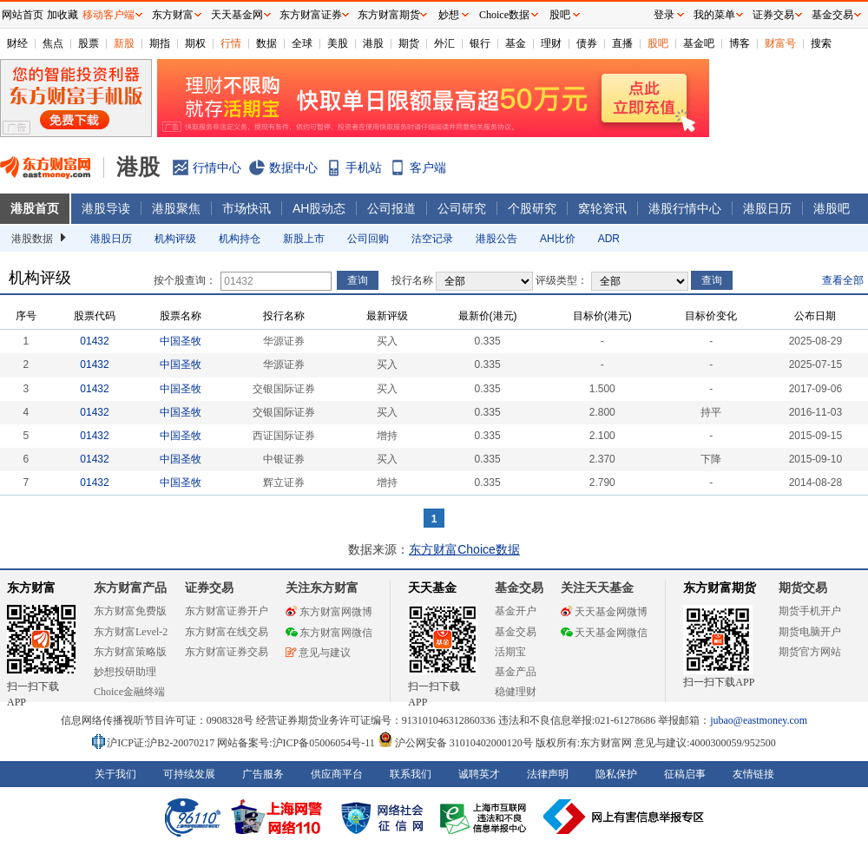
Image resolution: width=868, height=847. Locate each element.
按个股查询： (185, 280)
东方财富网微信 (329, 633)
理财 (551, 43)
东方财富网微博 (329, 612)
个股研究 (532, 208)
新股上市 (304, 239)
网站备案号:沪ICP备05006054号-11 (297, 743)
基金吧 (698, 43)
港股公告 (496, 239)
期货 (408, 43)
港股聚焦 (176, 208)
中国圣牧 (180, 341)
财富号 (780, 43)
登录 (664, 15)
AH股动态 (319, 208)
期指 (159, 43)
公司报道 (391, 208)
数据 (266, 43)
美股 (337, 43)
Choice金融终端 (129, 692)
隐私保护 (616, 774)
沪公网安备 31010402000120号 (455, 743)
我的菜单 (714, 15)
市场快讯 (246, 208)
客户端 (428, 167)
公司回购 (368, 239)
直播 (622, 43)
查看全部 (843, 280)
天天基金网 (237, 15)
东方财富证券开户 (226, 611)
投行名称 (412, 280)
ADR (609, 239)
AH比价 (557, 239)
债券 (586, 43)
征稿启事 (685, 774)
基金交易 (515, 632)
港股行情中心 (684, 208)
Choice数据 (504, 15)
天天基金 (432, 587)
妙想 (448, 15)
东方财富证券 (310, 15)
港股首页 (34, 208)
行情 (230, 43)
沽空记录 (432, 239)
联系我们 (410, 774)
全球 (302, 43)
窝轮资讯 (602, 208)
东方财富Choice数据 (464, 549)
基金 (515, 43)
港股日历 (767, 208)
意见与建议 (318, 653)
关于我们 (115, 774)
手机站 (363, 167)
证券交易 (773, 15)
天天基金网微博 (604, 612)
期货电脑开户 (810, 632)
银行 (480, 43)
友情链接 (753, 774)
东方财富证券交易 (226, 652)
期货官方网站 (810, 652)
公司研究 (461, 208)
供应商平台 (337, 774)
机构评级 (175, 239)
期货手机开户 (810, 611)
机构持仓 (239, 239)
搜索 (821, 43)
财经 (17, 43)
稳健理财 (515, 692)
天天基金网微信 (604, 633)
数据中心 (293, 167)
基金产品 (515, 672)
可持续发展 (189, 774)
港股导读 (106, 208)
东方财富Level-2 (131, 632)
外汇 (444, 43)
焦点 (53, 43)
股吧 (658, 43)
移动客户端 (108, 15)
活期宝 (510, 652)
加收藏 (62, 15)
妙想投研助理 (125, 672)
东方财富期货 (719, 587)
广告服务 (263, 774)
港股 (373, 43)
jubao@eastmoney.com (758, 720)
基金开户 (515, 611)
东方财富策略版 (130, 652)
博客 (739, 43)
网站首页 (22, 15)
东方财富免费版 (130, 611)
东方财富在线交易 (226, 632)
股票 (88, 43)
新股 (124, 43)
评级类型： (562, 280)
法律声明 (548, 774)
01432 (94, 341)
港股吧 (831, 208)
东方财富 (31, 587)
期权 (195, 43)
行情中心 (217, 167)
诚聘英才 (479, 774)
